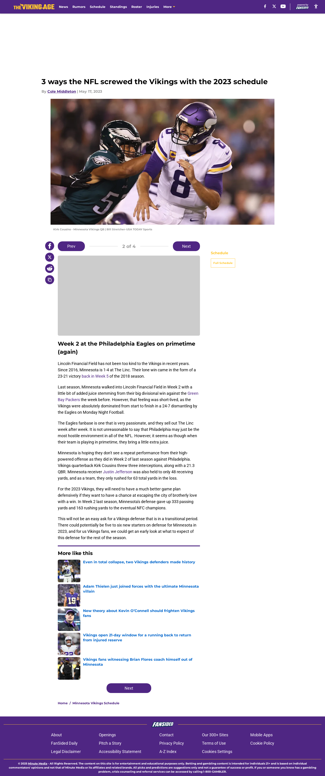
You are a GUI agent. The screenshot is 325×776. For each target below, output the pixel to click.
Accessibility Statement (120, 751)
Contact (166, 734)
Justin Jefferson (117, 471)
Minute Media (37, 763)
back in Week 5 (95, 376)
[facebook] (265, 6)
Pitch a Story (110, 743)
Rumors (78, 7)
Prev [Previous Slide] (71, 246)
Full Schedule (223, 263)
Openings (107, 734)
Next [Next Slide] (186, 246)
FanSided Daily (64, 743)
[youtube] (283, 6)
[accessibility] (316, 6)
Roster (136, 7)
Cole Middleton (61, 91)
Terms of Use (214, 743)
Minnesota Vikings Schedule (95, 703)
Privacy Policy (171, 743)
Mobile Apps (261, 734)
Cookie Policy (262, 743)
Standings (118, 7)
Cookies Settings (217, 751)
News (63, 7)
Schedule (97, 7)
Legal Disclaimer (66, 751)
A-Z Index (167, 751)
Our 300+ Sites (215, 734)
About (56, 734)
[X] (274, 6)
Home (63, 703)
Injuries (152, 7)
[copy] (49, 279)
